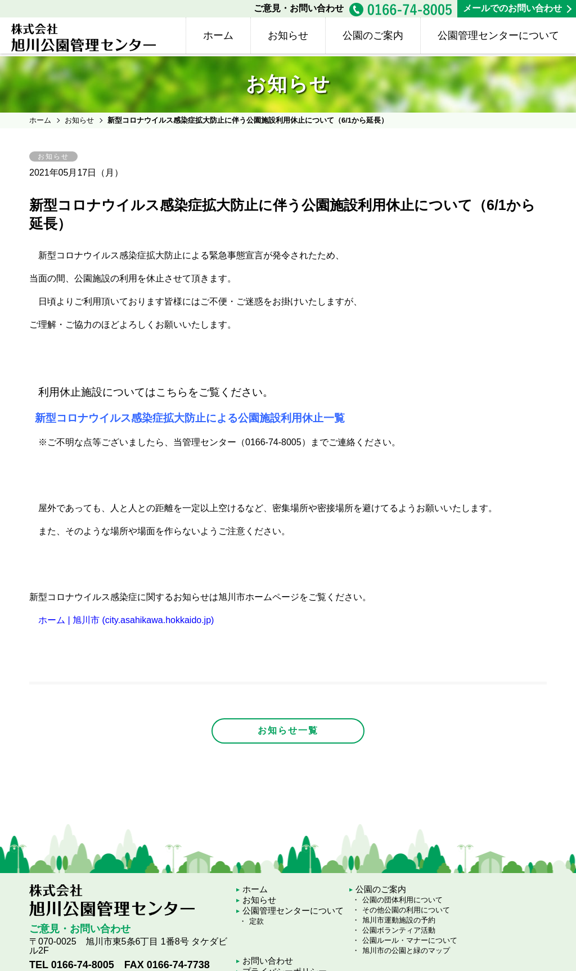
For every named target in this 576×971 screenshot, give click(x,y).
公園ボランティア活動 (398, 930)
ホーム (218, 35)
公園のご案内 (373, 35)
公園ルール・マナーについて (409, 940)
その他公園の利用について (406, 910)
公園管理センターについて (498, 35)
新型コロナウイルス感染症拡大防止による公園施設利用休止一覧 (190, 418)
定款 (256, 921)
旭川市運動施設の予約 (398, 920)
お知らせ (288, 35)
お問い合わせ (267, 960)
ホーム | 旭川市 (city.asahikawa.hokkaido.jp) (126, 620)
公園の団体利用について (402, 900)
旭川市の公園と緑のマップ (406, 950)
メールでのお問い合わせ (512, 8)
